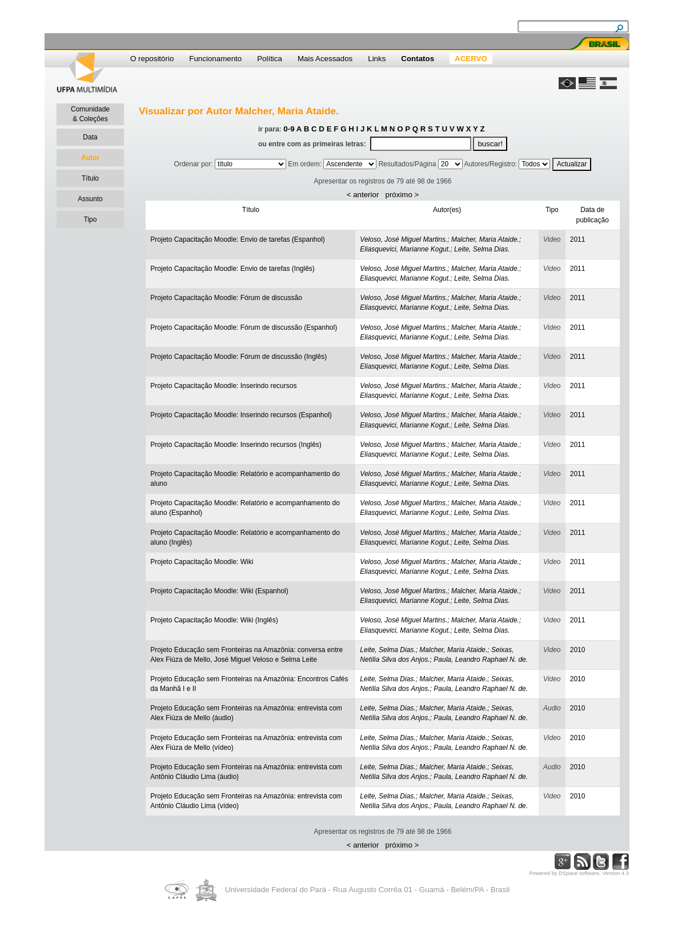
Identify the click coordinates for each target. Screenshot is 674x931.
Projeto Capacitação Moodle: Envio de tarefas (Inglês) (232, 269)
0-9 (288, 129)
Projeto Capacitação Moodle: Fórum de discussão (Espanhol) (243, 327)
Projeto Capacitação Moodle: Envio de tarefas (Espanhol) (237, 239)
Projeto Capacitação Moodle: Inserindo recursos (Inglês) (235, 445)
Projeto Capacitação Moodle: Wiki (201, 562)
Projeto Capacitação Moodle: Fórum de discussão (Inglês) (238, 357)
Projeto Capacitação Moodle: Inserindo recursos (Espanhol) (241, 415)
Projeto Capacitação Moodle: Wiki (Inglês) (214, 620)
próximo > (402, 194)
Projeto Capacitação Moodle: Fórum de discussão (226, 298)
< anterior (363, 194)
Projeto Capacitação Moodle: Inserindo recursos (223, 386)
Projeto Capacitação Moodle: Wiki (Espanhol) (219, 591)
